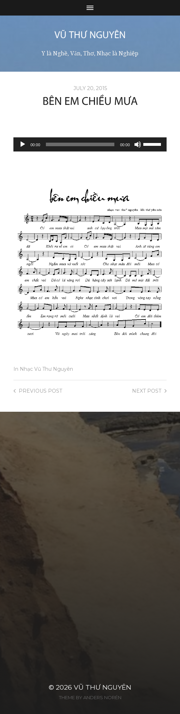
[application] (90, 144)
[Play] (22, 144)
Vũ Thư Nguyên (102, 687)
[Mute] (137, 144)
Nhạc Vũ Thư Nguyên (46, 369)
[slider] (80, 144)
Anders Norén (102, 697)
